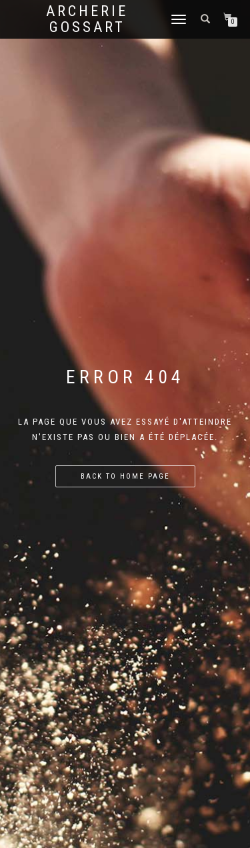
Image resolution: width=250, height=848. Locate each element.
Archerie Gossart (87, 19)
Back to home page (125, 476)
